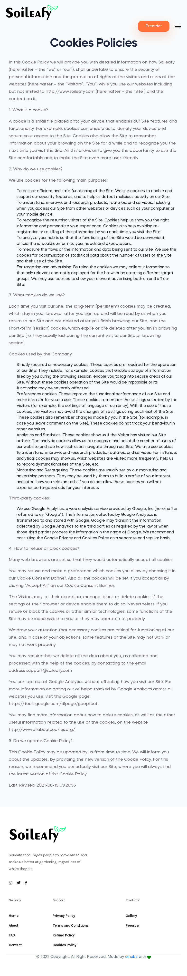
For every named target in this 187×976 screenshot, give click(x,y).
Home (13, 916)
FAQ (12, 935)
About (13, 925)
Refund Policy (64, 935)
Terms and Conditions (71, 925)
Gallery (131, 916)
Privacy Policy (64, 916)
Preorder (154, 26)
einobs (131, 957)
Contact (15, 945)
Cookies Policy (64, 945)
